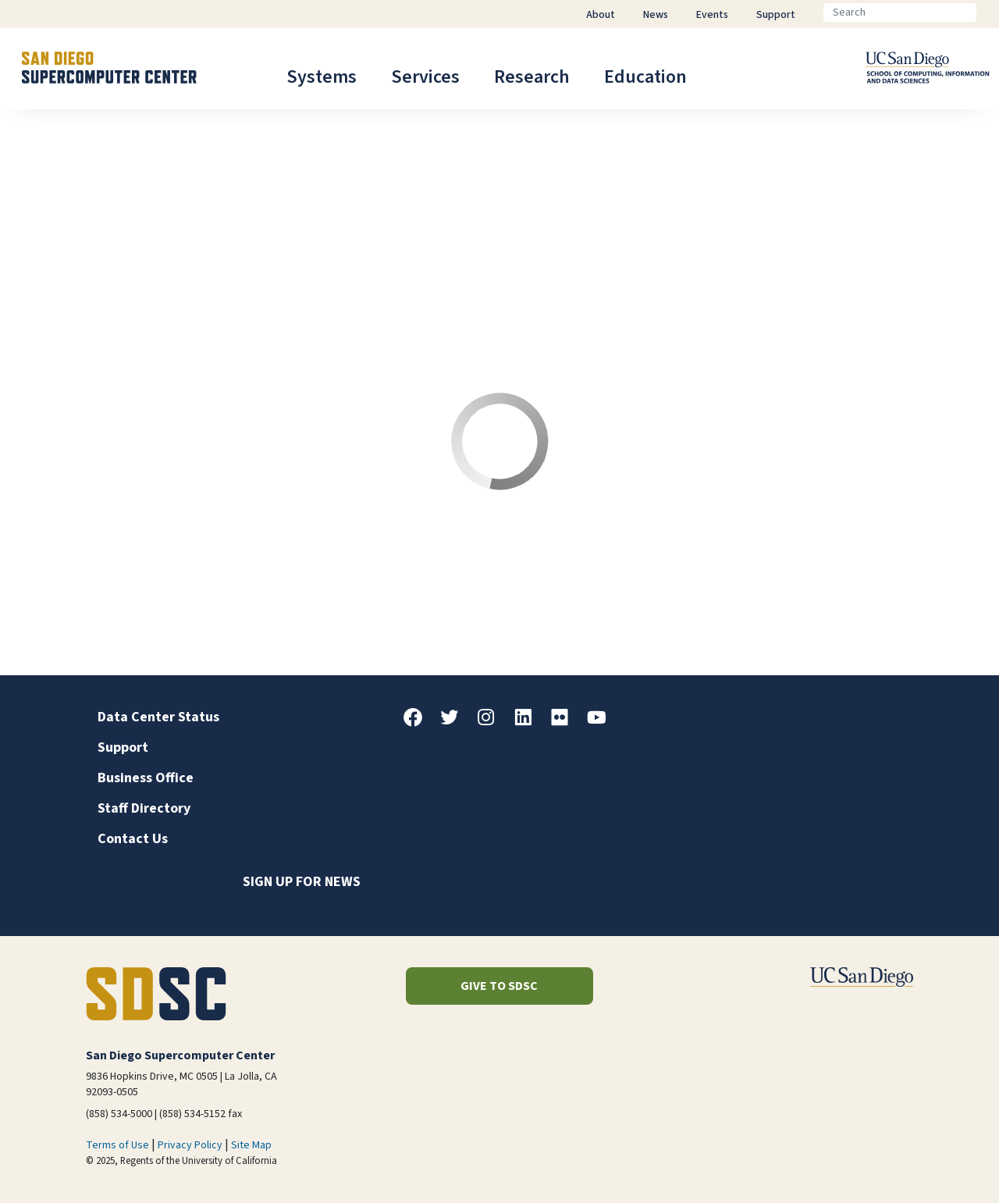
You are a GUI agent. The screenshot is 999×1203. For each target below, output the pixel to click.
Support (123, 747)
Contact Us (133, 839)
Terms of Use (117, 1145)
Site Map (251, 1145)
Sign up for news (302, 882)
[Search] (899, 12)
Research (532, 77)
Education (645, 77)
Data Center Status (158, 717)
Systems (321, 77)
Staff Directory (144, 808)
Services (425, 77)
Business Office (146, 778)
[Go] (989, 12)
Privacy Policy (190, 1145)
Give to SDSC (499, 986)
